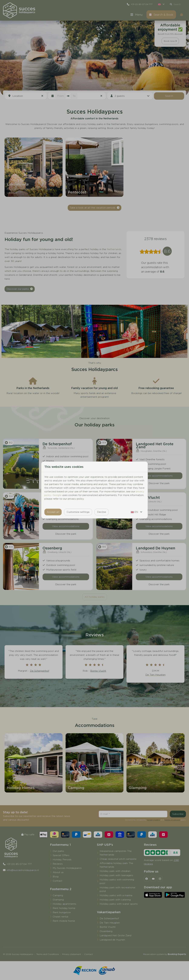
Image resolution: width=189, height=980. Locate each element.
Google (57, 495)
